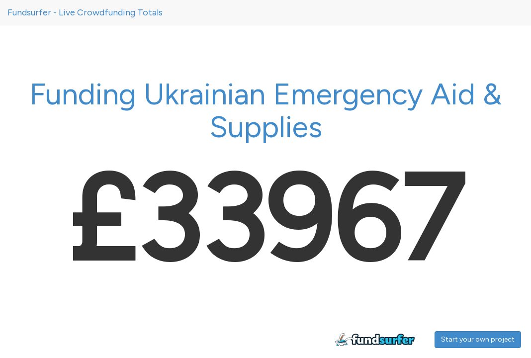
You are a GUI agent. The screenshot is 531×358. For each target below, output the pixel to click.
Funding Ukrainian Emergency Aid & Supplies (265, 110)
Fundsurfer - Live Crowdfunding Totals (85, 12)
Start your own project (478, 339)
